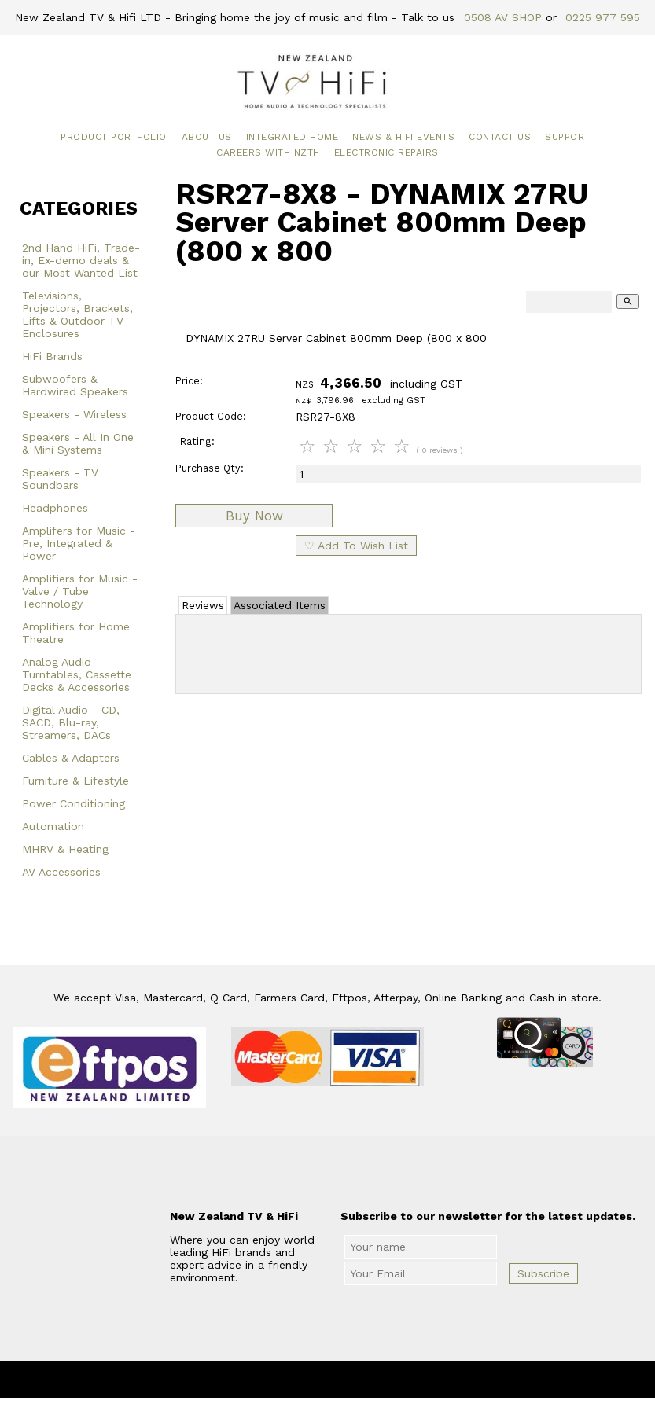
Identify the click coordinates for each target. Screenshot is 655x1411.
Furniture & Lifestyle (75, 780)
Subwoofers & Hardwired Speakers (75, 385)
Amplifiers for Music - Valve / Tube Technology (80, 591)
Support (568, 136)
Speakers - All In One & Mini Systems (78, 443)
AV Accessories (61, 871)
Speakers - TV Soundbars (60, 478)
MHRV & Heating (65, 849)
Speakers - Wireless (74, 414)
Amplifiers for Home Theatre (76, 632)
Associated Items (280, 605)
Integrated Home (292, 136)
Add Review (408, 651)
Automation (53, 826)
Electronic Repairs (386, 152)
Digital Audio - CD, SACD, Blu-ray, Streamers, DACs (71, 722)
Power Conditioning (73, 803)
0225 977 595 (602, 17)
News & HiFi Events (403, 136)
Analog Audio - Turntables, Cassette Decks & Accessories (76, 674)
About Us (207, 136)
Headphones (55, 508)
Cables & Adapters (71, 757)
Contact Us (500, 136)
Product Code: (210, 416)
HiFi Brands (52, 356)
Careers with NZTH (268, 152)
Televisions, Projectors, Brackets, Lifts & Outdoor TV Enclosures (77, 314)
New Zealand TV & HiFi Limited (369, 1379)
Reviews (203, 605)
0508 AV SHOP (503, 17)
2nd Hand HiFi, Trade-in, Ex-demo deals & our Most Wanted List (81, 260)
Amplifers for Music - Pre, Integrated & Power (78, 543)
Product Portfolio (114, 136)
